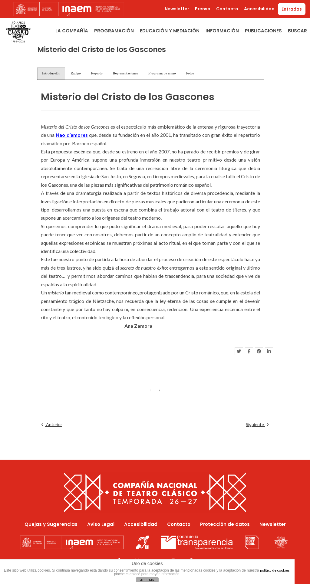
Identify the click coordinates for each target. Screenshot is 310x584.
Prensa (202, 9)
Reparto (96, 73)
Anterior (51, 424)
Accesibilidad (259, 9)
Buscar (297, 31)
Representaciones (125, 73)
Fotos (190, 73)
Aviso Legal (100, 524)
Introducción (51, 73)
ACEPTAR (147, 580)
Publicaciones (263, 31)
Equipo (76, 73)
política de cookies (275, 570)
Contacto (227, 9)
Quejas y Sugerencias (51, 524)
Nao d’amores (71, 135)
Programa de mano (162, 73)
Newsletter (177, 9)
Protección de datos (225, 524)
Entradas (292, 9)
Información (222, 31)
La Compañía (71, 31)
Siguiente (257, 424)
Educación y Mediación (170, 31)
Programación (114, 31)
